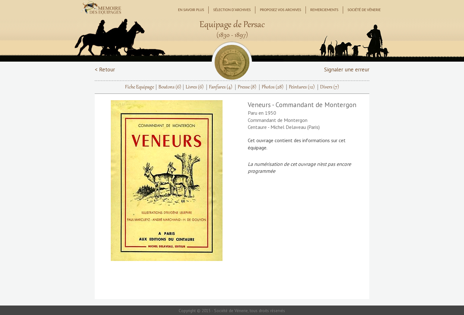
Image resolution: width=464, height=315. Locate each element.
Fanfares (220, 87)
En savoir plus (191, 9)
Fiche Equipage (139, 87)
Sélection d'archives (232, 9)
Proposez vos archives (280, 9)
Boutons (169, 87)
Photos (272, 87)
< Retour (105, 69)
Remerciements (324, 9)
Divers (329, 87)
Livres (195, 87)
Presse (247, 87)
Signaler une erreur (346, 69)
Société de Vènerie (364, 9)
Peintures (302, 87)
